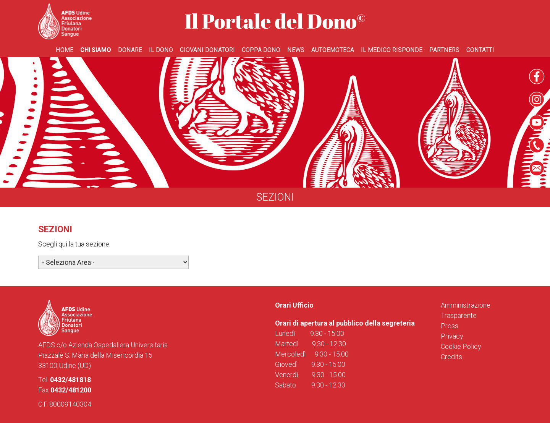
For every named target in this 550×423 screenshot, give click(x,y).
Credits (451, 357)
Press (449, 326)
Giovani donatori (207, 49)
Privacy (452, 336)
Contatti (480, 49)
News (295, 49)
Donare (130, 49)
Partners (444, 49)
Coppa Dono (261, 49)
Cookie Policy (461, 346)
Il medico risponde (391, 49)
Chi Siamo (95, 49)
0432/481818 (70, 380)
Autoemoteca (332, 49)
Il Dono (161, 49)
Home (64, 49)
